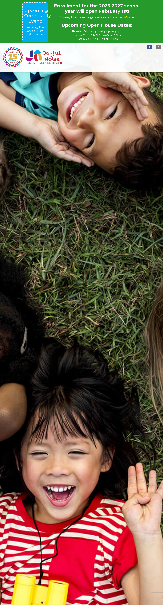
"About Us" (121, 17)
